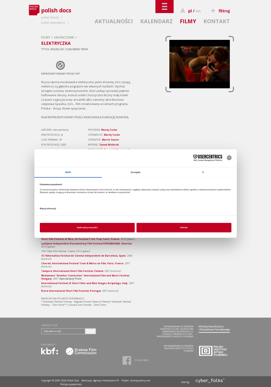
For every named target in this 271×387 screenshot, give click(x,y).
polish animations (55, 22)
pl (190, 11)
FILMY (188, 21)
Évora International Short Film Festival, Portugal (71, 290)
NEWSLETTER (49, 325)
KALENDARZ (156, 21)
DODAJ (90, 331)
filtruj (220, 11)
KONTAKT (217, 21)
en (198, 11)
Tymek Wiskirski (109, 144)
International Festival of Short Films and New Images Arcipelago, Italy (84, 283)
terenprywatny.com (140, 380)
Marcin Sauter (110, 139)
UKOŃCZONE (64, 37)
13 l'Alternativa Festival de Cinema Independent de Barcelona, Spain (83, 255)
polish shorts (52, 17)
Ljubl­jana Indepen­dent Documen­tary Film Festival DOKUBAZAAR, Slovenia (86, 243)
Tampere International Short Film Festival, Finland (72, 271)
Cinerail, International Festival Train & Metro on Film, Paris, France (82, 263)
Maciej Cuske (109, 129)
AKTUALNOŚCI (114, 21)
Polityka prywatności (71, 384)
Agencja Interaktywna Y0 (106, 380)
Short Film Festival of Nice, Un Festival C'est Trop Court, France (80, 239)
